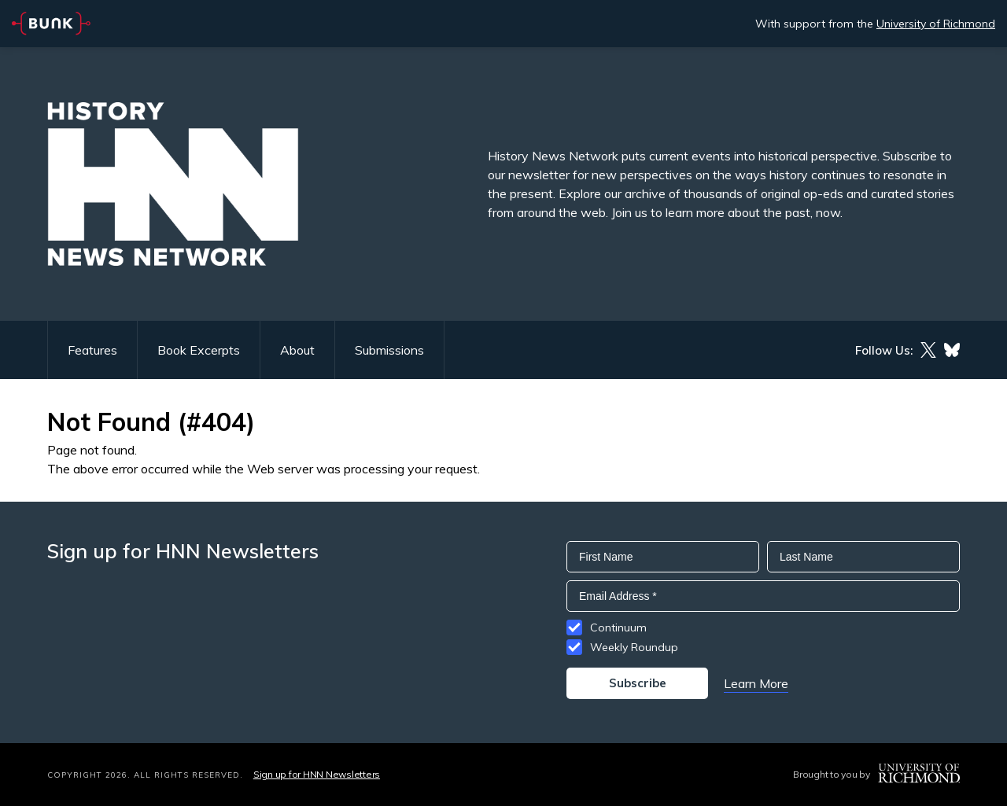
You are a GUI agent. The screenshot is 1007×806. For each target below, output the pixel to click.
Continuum (618, 627)
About (297, 350)
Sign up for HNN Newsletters (316, 774)
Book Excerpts (198, 350)
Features (92, 350)
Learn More (756, 683)
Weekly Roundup (634, 647)
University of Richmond (935, 24)
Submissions (389, 350)
